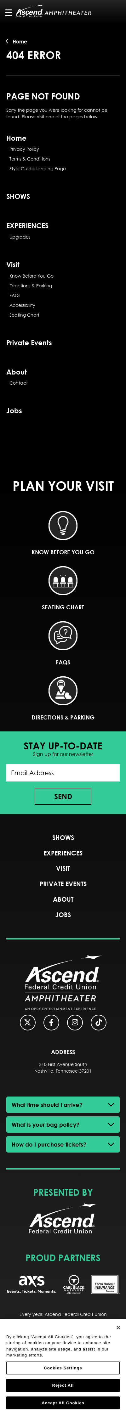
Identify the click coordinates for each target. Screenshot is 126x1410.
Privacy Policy (24, 149)
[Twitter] (28, 1022)
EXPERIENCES (27, 225)
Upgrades (19, 237)
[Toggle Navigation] (11, 12)
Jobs (14, 410)
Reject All (63, 1389)
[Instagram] (75, 1022)
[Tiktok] (98, 1022)
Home (20, 41)
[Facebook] (51, 1022)
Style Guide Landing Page (37, 169)
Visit (13, 264)
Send (63, 796)
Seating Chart (24, 315)
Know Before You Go (31, 276)
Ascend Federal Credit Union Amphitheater (53, 11)
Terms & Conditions (29, 159)
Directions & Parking (30, 286)
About (16, 372)
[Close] (118, 1332)
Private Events (29, 342)
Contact (18, 383)
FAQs (14, 295)
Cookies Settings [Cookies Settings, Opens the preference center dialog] (63, 1372)
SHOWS (18, 196)
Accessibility (22, 305)
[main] (63, 234)
